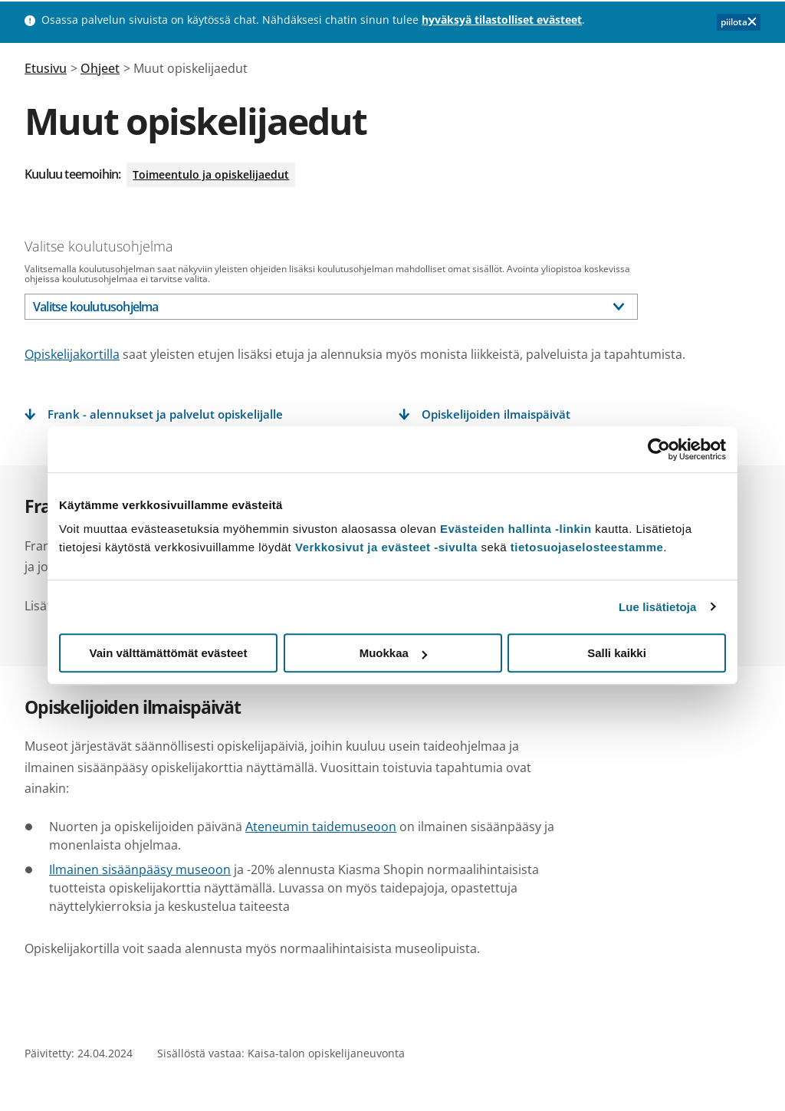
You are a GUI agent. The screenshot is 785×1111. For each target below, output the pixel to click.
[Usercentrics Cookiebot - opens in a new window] (659, 449)
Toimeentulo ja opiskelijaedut (211, 174)
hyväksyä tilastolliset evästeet (502, 19)
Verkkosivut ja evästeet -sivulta (386, 547)
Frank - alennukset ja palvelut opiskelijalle (165, 414)
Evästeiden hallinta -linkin (516, 528)
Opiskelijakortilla (72, 354)
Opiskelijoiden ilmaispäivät (496, 414)
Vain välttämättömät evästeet (169, 652)
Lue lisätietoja (658, 606)
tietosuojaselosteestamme (587, 547)
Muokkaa (393, 652)
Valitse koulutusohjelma (99, 246)
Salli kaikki (616, 652)
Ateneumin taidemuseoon (320, 826)
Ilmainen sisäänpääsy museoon (140, 869)
